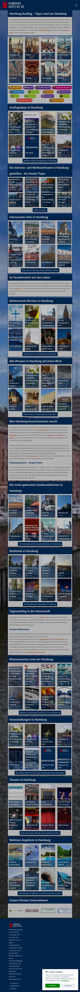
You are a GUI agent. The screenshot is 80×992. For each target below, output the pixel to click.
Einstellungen (65, 980)
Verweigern (68, 985)
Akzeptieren (52, 985)
